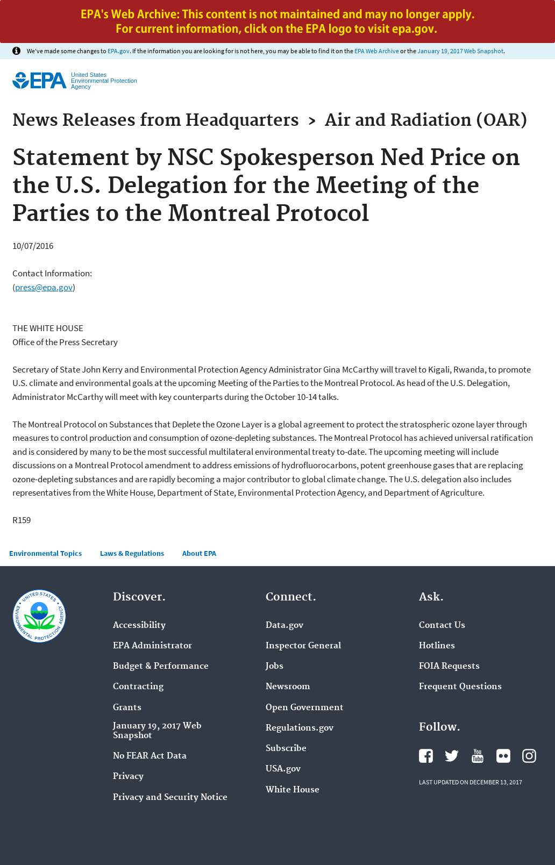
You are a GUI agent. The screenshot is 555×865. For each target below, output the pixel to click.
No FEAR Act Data (150, 756)
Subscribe (286, 749)
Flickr (503, 756)
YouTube (478, 756)
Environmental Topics (45, 553)
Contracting (138, 687)
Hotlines (437, 646)
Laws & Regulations (132, 553)
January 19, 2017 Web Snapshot (460, 51)
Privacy (128, 777)
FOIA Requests (449, 666)
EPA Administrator (152, 646)
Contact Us (442, 626)
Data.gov (284, 626)
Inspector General (303, 646)
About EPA (199, 553)
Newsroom (288, 687)
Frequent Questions (460, 687)
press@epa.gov (44, 287)
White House (292, 790)
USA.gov (283, 769)
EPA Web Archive (376, 51)
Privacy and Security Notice (170, 798)
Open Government (305, 708)
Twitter (452, 756)
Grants (127, 708)
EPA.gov (119, 51)
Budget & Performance (161, 666)
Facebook (426, 756)
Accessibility (139, 626)
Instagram (529, 756)
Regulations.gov (299, 728)
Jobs (274, 666)
